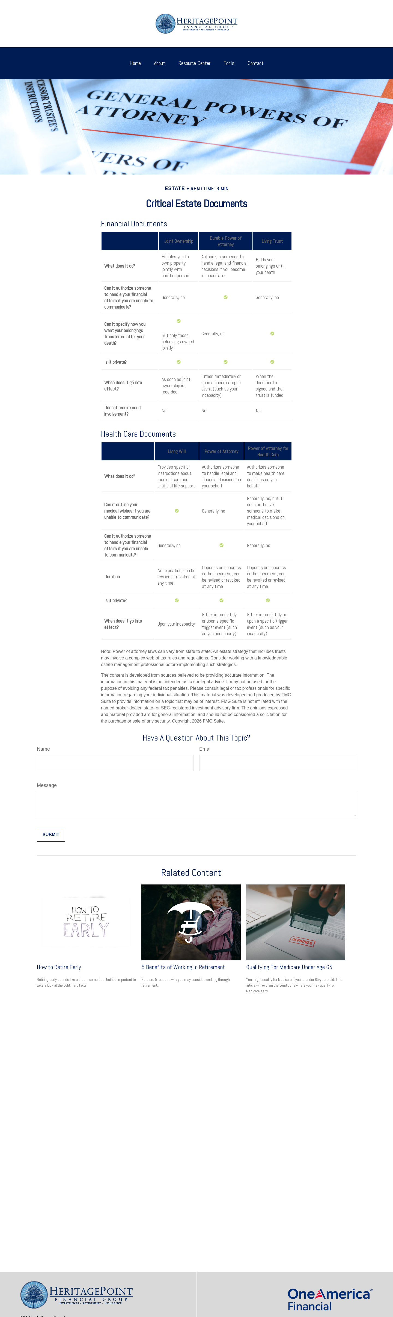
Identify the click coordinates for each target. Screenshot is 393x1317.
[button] (135, 63)
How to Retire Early (59, 967)
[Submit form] (51, 835)
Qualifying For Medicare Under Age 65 (289, 967)
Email (205, 749)
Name (43, 749)
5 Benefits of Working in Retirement (183, 967)
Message (47, 785)
